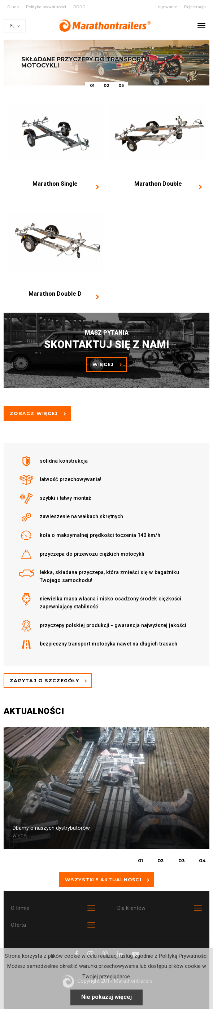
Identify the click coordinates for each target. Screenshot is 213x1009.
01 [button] (92, 85)
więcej (107, 364)
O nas (13, 6)
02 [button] (106, 85)
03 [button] (121, 85)
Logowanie (166, 6)
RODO (79, 6)
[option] (106, 62)
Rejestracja (195, 6)
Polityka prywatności (46, 6)
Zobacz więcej (38, 413)
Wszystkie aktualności (107, 879)
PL (15, 25)
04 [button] (202, 860)
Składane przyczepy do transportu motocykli (86, 62)
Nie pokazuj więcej (106, 996)
